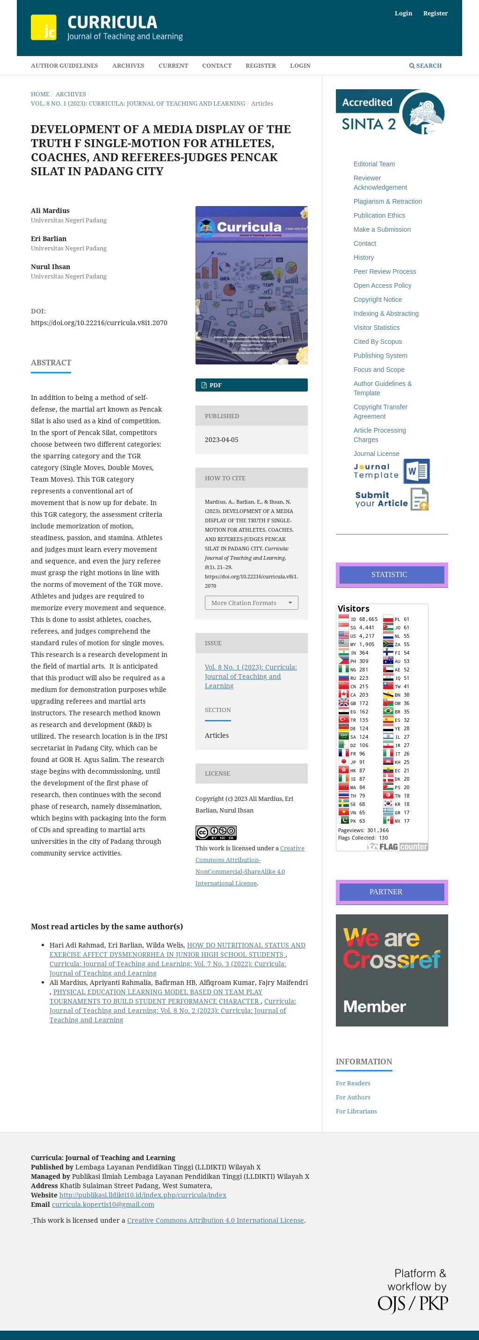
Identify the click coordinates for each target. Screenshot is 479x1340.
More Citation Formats (243, 603)
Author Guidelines (64, 65)
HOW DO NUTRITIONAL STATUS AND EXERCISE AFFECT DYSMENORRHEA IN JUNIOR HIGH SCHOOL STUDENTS (177, 950)
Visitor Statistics (377, 327)
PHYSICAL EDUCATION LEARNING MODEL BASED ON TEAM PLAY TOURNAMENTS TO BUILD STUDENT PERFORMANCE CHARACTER (156, 996)
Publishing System (380, 355)
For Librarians (356, 1111)
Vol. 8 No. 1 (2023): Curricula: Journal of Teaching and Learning (138, 103)
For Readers (353, 1083)
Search (425, 65)
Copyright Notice (378, 299)
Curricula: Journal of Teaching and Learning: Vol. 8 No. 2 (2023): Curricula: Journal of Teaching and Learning (173, 1010)
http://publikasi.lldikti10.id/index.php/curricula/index (142, 1194)
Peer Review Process (385, 271)
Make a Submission (382, 229)
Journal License (376, 453)
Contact (217, 65)
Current (173, 65)
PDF (215, 385)
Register (261, 65)
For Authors (353, 1097)
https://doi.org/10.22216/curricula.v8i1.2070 (99, 322)
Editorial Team (374, 164)
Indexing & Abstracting (386, 313)
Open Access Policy (383, 285)
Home (40, 94)
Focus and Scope (379, 369)
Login (300, 65)
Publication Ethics (380, 215)
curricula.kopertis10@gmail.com (103, 1204)
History (364, 257)
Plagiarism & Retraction (388, 201)
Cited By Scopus (378, 341)
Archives (128, 65)
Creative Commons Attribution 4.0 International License (215, 1220)
